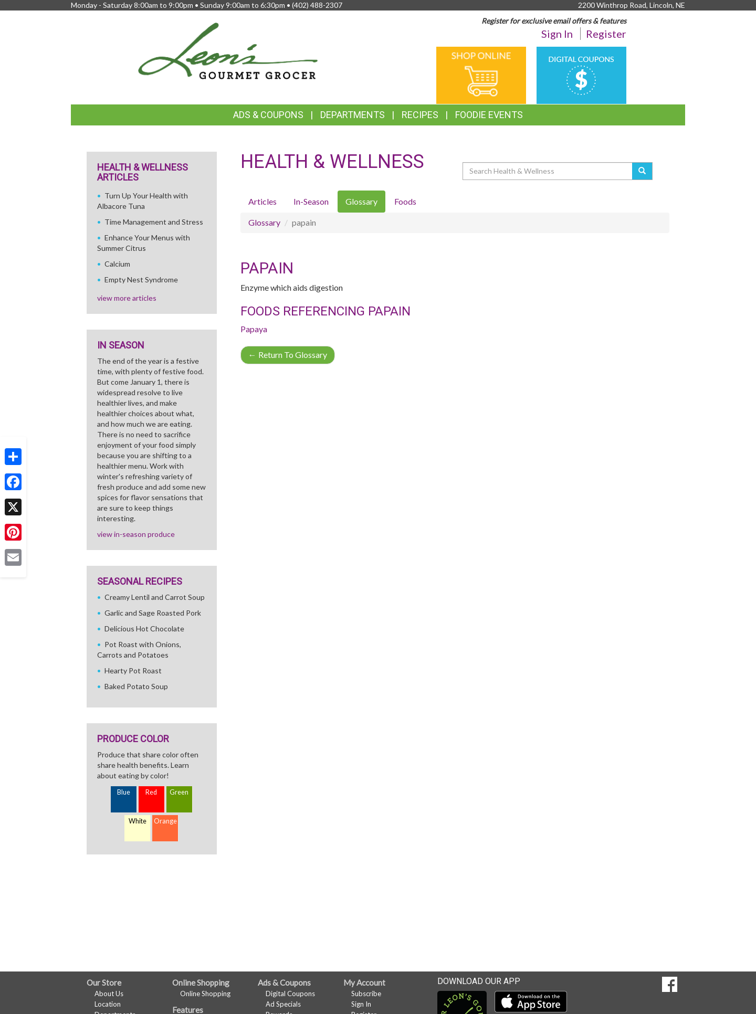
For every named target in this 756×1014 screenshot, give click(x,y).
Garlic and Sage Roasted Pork (152, 612)
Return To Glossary (287, 355)
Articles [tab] (262, 201)
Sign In (557, 33)
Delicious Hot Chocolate (144, 628)
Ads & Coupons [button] (268, 114)
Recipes (420, 114)
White (137, 821)
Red (151, 792)
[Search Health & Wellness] (548, 171)
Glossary (264, 222)
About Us (108, 993)
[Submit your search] (642, 171)
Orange (165, 821)
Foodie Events (489, 114)
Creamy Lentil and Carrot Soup (154, 597)
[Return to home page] (228, 50)
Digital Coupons (290, 993)
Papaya (253, 329)
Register (606, 33)
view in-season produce (136, 534)
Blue (123, 792)
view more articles (126, 297)
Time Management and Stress (153, 221)
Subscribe (366, 993)
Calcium (117, 263)
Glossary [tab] (361, 201)
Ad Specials (283, 1004)
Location (107, 1004)
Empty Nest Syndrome (141, 279)
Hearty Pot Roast (133, 670)
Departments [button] (352, 114)
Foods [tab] (405, 201)
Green (179, 792)
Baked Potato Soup (136, 686)
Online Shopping (205, 993)
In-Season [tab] (311, 201)
